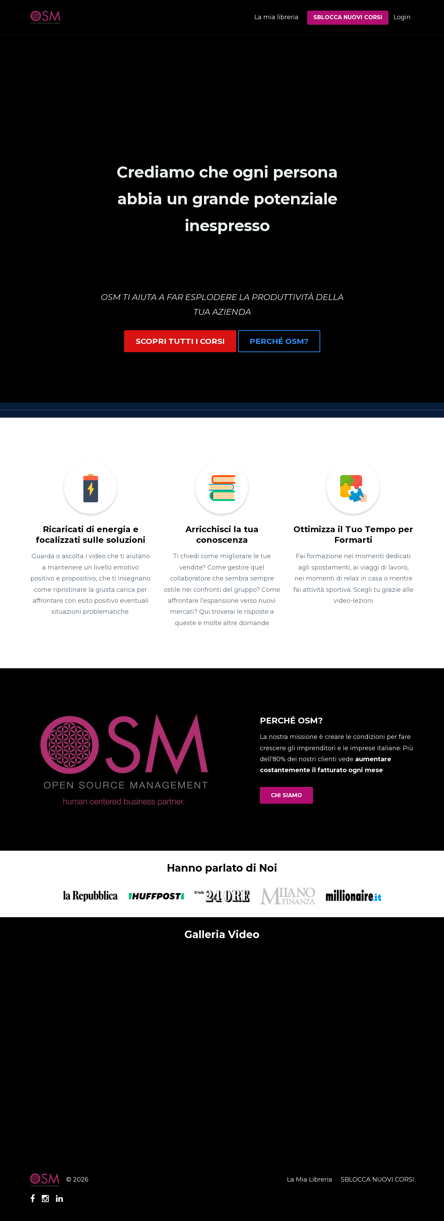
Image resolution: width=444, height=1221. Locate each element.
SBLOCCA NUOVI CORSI (347, 17)
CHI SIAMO (286, 795)
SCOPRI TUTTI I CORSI (180, 341)
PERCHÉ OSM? (279, 341)
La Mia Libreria (309, 1179)
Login (402, 17)
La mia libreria (276, 17)
